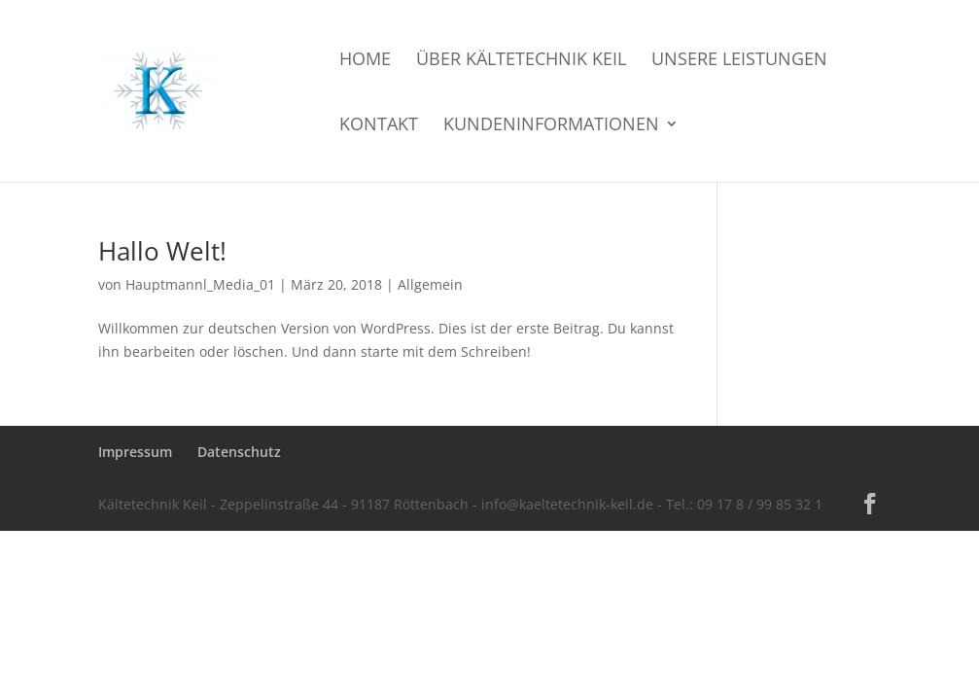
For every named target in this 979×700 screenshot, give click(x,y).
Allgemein (430, 284)
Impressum (135, 451)
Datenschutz (239, 451)
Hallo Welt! (162, 250)
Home (365, 61)
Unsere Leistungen (739, 61)
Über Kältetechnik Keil (521, 61)
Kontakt (378, 126)
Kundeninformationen (551, 126)
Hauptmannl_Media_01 (200, 284)
